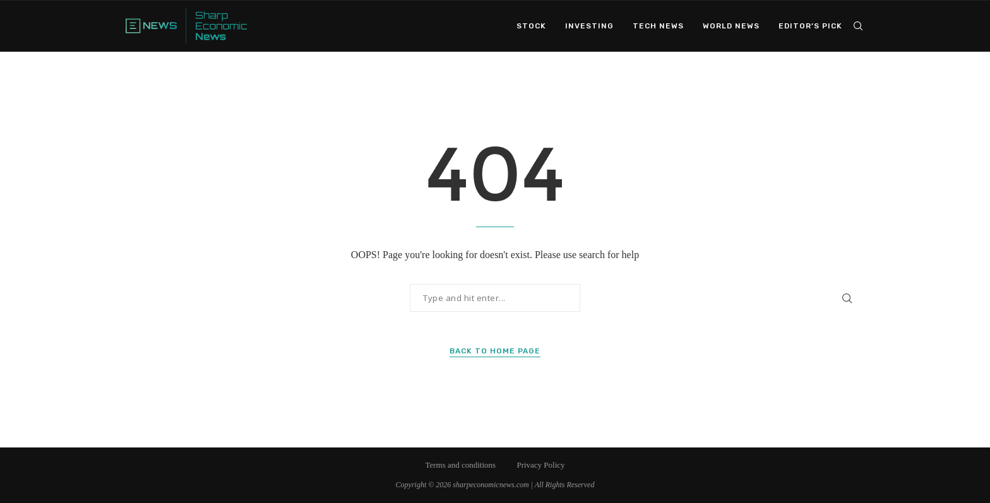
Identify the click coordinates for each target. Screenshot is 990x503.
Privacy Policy (540, 465)
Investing (589, 25)
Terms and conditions (460, 465)
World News (731, 25)
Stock (531, 25)
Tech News (658, 25)
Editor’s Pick (810, 25)
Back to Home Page (495, 350)
